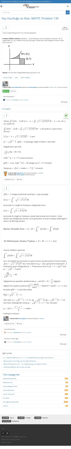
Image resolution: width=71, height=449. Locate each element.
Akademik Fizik (7, 386)
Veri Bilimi (6, 401)
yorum (14, 89)
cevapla (65, 100)
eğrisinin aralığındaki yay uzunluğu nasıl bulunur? (25, 360)
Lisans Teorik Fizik (8, 397)
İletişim (3, 431)
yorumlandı (26, 98)
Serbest (5, 409)
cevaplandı (40, 172)
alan (16, 76)
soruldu (51, 85)
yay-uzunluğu (8, 76)
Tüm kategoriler (11, 377)
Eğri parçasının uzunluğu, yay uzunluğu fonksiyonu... (20, 364)
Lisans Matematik (16, 85)
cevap (6, 89)
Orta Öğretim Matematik (11, 405)
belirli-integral (25, 76)
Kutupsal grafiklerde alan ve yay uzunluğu (16, 370)
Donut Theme (5, 440)
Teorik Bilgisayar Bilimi (10, 389)
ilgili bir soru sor (10, 178)
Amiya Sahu (23, 440)
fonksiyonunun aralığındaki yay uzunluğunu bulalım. (24, 367)
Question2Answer (15, 443)
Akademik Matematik (9, 382)
